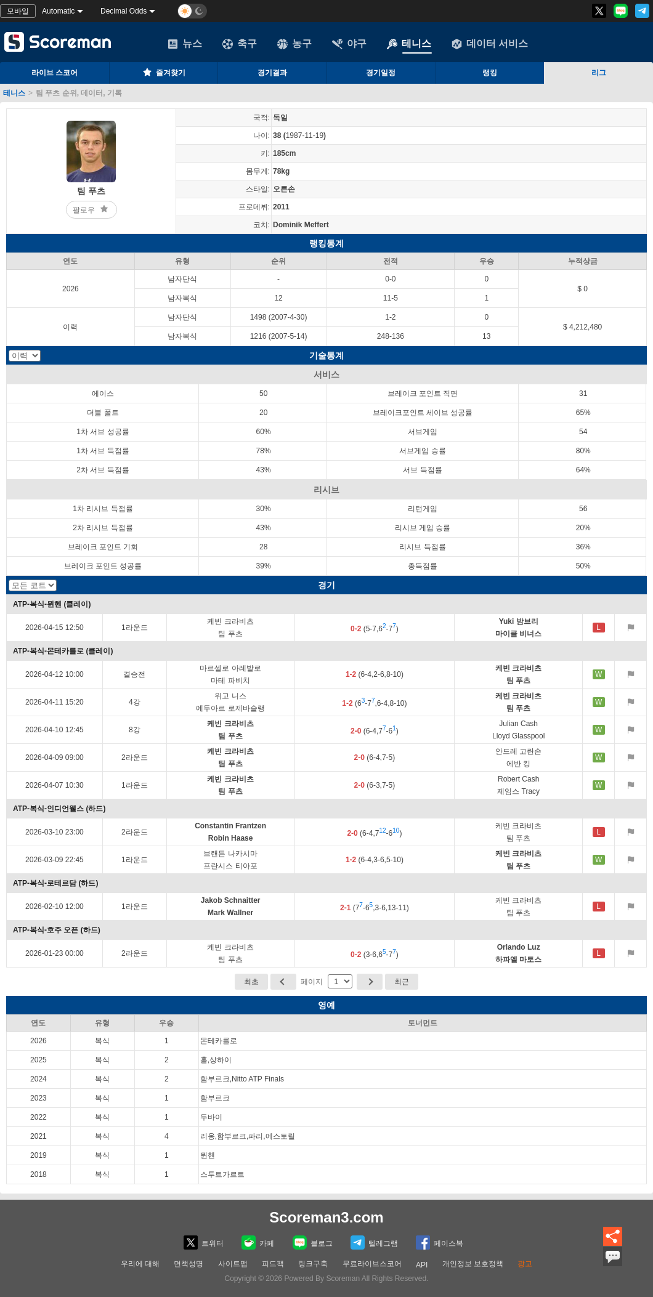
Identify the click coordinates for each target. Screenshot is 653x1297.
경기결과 (272, 72)
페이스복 (439, 1242)
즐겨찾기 (163, 72)
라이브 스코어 (54, 72)
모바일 (18, 11)
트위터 (204, 1242)
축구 (239, 43)
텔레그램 (374, 1242)
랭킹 (489, 72)
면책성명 (188, 1263)
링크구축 (313, 1263)
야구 (349, 43)
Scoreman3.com (326, 1217)
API (422, 1265)
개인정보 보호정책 (472, 1263)
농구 (294, 43)
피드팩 (273, 1263)
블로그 (313, 1242)
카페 (257, 1242)
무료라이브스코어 (372, 1263)
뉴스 (185, 43)
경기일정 (380, 72)
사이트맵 (233, 1263)
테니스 (409, 43)
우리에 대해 (140, 1263)
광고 (524, 1263)
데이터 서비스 (490, 43)
